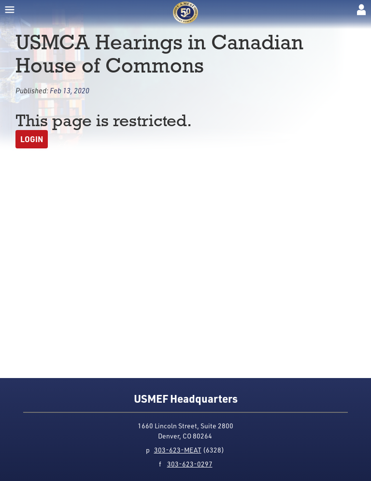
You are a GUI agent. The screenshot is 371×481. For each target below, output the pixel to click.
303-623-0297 (190, 464)
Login (31, 139)
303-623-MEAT (177, 450)
